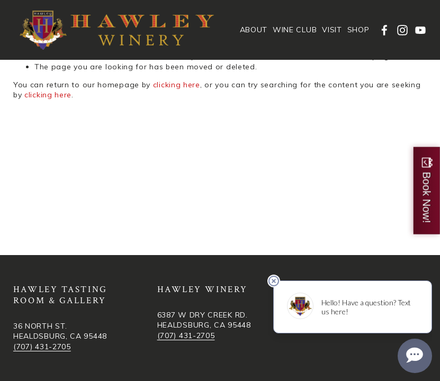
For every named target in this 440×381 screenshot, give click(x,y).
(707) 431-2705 (42, 346)
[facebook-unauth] (384, 30)
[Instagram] (402, 30)
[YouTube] (420, 30)
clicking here (176, 84)
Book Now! (427, 197)
